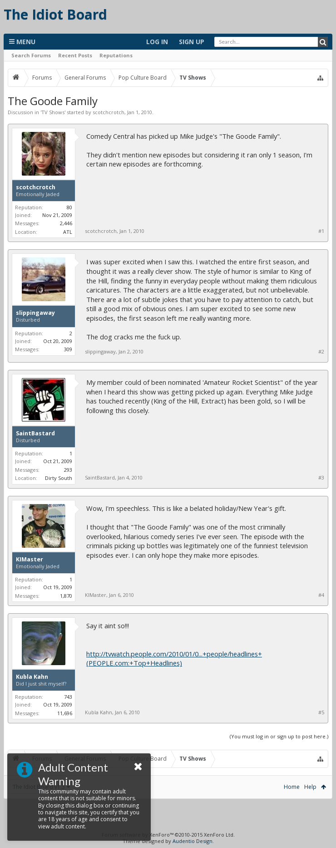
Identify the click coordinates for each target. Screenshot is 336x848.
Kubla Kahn (32, 677)
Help (310, 787)
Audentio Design (192, 841)
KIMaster (29, 559)
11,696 (64, 713)
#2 (321, 351)
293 (68, 469)
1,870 (66, 595)
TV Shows (52, 112)
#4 (321, 595)
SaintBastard (35, 433)
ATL (67, 231)
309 (68, 349)
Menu (22, 42)
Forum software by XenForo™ (168, 834)
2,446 (66, 223)
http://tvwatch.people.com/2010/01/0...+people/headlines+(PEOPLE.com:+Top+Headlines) (174, 658)
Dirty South (58, 477)
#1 (321, 231)
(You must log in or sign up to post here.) (279, 736)
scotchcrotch (108, 112)
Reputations (116, 55)
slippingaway (35, 313)
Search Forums (31, 55)
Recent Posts (75, 55)
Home (292, 787)
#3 (321, 477)
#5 (321, 712)
